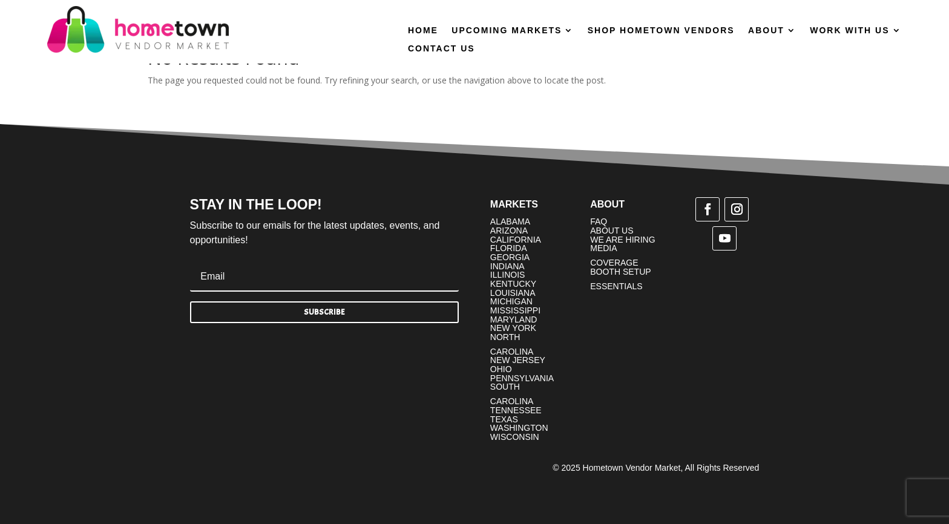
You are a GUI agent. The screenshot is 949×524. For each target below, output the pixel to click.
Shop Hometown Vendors (661, 30)
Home (423, 30)
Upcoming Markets (507, 30)
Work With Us (849, 30)
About (766, 30)
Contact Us (441, 48)
